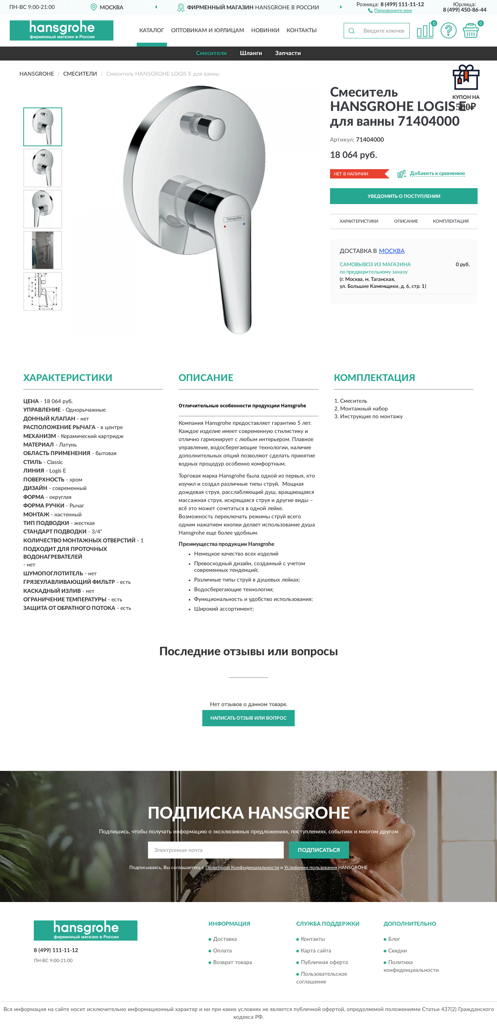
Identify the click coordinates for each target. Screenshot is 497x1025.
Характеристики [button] (359, 221)
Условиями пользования (310, 867)
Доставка (225, 939)
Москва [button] (392, 251)
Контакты (302, 30)
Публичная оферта (324, 962)
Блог (394, 939)
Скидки (397, 951)
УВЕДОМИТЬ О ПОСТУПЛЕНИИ (404, 196)
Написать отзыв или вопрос (248, 718)
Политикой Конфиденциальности (242, 867)
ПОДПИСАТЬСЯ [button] (319, 850)
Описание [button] (406, 221)
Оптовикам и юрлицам (207, 30)
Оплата (222, 951)
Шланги (251, 53)
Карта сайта (316, 951)
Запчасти (288, 53)
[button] (390, 10)
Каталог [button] (151, 30)
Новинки (265, 30)
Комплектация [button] (451, 221)
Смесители (211, 53)
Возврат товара (232, 962)
